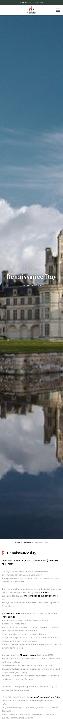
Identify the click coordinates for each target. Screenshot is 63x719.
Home (17, 543)
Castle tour (27, 543)
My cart (39, 2)
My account (25, 2)
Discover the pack (31, 285)
